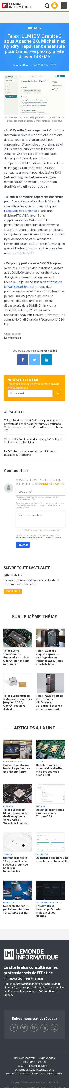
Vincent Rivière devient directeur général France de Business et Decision (33, 441)
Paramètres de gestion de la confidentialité (34, 1073)
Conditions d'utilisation (51, 537)
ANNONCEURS (47, 1058)
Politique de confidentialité (28, 537)
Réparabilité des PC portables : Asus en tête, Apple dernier (16, 909)
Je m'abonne (13, 591)
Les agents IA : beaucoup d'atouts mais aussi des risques (48, 911)
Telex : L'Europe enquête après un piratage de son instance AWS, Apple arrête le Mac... (49, 657)
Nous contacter (24, 1058)
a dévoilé (24, 135)
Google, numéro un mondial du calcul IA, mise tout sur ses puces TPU (49, 770)
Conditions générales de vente (34, 1070)
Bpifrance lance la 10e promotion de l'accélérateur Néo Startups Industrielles (15, 864)
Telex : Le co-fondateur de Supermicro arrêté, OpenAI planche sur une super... (16, 657)
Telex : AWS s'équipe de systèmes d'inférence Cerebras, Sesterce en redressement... (49, 702)
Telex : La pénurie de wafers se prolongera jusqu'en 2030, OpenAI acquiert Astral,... (17, 702)
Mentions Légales (34, 1062)
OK (57, 393)
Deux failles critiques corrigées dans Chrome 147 (50, 813)
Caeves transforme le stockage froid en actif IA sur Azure (16, 768)
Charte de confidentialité (34, 1066)
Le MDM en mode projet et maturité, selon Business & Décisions (30, 453)
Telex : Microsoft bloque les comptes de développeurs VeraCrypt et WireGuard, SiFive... (16, 816)
